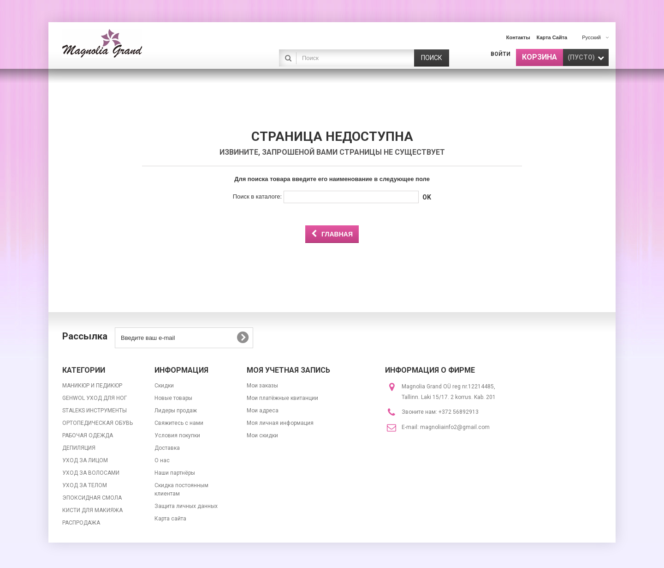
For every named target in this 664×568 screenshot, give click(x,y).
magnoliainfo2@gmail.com (455, 427)
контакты (518, 37)
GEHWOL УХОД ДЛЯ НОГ (94, 398)
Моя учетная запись (288, 370)
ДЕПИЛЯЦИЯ (78, 448)
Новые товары (173, 398)
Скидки (164, 385)
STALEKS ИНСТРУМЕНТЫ (94, 410)
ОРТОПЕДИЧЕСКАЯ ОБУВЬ (97, 423)
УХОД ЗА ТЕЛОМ (84, 485)
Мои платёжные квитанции (282, 398)
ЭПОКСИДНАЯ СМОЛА (92, 498)
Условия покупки (177, 435)
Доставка (167, 448)
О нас (162, 460)
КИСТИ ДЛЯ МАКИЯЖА (92, 510)
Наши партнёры (174, 473)
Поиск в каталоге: (257, 196)
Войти (500, 54)
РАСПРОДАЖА (81, 523)
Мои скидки (262, 435)
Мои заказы (262, 385)
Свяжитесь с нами (178, 423)
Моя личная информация (280, 423)
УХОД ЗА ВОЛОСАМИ (90, 473)
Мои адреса (263, 410)
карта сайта (552, 37)
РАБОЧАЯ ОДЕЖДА (87, 435)
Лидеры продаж (175, 410)
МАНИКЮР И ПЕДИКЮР (92, 385)
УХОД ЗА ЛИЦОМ (85, 460)
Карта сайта (170, 518)
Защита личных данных (186, 506)
